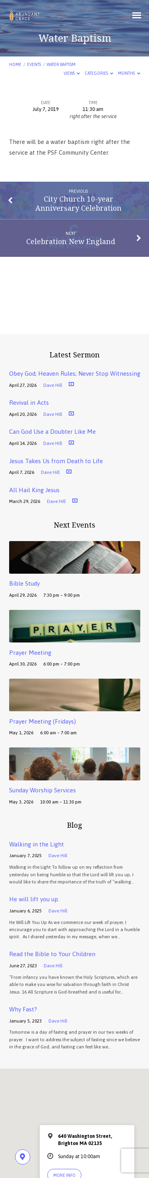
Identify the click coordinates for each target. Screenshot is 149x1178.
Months (129, 73)
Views (72, 73)
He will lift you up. (34, 899)
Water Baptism (60, 64)
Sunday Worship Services (42, 790)
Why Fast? (23, 1009)
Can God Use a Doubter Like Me (52, 431)
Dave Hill (52, 385)
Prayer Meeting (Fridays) (42, 721)
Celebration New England (70, 241)
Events (34, 64)
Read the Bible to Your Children (52, 954)
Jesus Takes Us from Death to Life (56, 461)
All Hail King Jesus (34, 490)
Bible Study (24, 583)
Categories (99, 73)
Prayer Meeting (30, 652)
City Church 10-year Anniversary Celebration (78, 203)
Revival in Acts (29, 402)
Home (15, 64)
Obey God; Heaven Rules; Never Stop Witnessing (74, 373)
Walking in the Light (36, 844)
